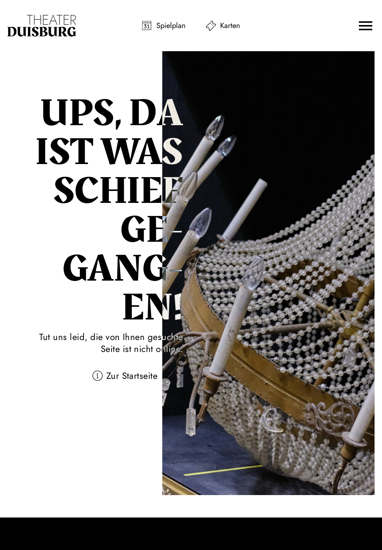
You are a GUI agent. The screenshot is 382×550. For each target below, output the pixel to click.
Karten (230, 25)
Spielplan (171, 25)
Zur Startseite (132, 375)
